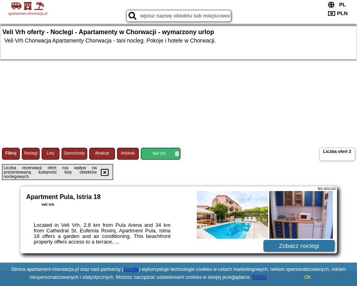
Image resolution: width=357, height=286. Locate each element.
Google (131, 269)
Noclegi (30, 153)
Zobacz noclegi (299, 245)
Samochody (74, 153)
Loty (50, 153)
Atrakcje (102, 153)
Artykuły (128, 153)
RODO (259, 277)
